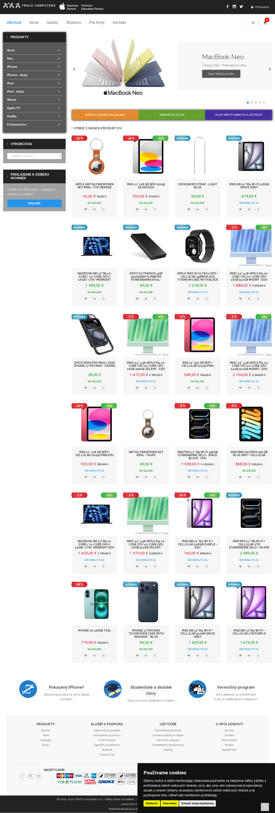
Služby (52, 22)
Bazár (45, 745)
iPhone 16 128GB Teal (94, 630)
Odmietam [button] (170, 803)
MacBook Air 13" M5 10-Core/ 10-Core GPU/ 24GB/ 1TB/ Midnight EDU (94, 544)
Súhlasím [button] (152, 803)
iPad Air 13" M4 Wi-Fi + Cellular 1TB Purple (249, 632)
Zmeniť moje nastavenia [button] (197, 803)
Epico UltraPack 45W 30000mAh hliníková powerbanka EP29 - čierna (146, 278)
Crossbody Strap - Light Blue (197, 186)
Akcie (34, 22)
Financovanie (107, 740)
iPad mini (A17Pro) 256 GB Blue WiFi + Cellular (249, 454)
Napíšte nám (229, 749)
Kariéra (229, 745)
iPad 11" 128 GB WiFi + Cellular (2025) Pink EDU (94, 454)
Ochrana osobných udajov (168, 735)
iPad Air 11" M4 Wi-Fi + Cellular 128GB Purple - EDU (197, 544)
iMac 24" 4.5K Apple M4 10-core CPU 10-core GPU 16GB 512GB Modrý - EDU (249, 277)
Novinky (46, 730)
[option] (172, 66)
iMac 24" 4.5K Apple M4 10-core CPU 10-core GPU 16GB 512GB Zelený (146, 544)
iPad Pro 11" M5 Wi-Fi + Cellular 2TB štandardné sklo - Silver (249, 544)
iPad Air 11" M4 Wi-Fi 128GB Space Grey (249, 186)
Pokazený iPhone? (66, 687)
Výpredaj (45, 740)
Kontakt (119, 22)
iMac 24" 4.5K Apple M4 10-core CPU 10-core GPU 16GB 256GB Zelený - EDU (146, 366)
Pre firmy (97, 22)
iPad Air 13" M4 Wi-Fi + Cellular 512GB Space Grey (197, 634)
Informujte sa (249, 203)
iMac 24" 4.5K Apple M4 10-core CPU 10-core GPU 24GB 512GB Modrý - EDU (249, 366)
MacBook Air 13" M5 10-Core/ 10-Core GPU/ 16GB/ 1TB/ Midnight (95, 277)
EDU (161, 138)
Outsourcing (106, 754)
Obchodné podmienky (168, 730)
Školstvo (73, 22)
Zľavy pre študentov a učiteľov (238, 114)
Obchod (14, 22)
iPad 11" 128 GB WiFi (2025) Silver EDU (146, 186)
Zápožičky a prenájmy (107, 745)
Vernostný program (236, 687)
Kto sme (229, 730)
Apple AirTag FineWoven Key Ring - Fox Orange (94, 186)
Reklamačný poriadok (107, 730)
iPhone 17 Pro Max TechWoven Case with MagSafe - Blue (146, 634)
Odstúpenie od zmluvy (107, 735)
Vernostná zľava (171, 114)
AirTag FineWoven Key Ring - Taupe (146, 454)
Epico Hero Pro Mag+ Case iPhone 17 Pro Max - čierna (94, 364)
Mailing (34, 203)
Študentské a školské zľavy (151, 690)
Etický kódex (229, 740)
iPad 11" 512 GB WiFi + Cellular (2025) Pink (198, 364)
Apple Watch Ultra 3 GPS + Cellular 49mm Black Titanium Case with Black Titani (197, 278)
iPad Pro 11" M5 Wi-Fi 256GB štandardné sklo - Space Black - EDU (198, 455)
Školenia (107, 749)
